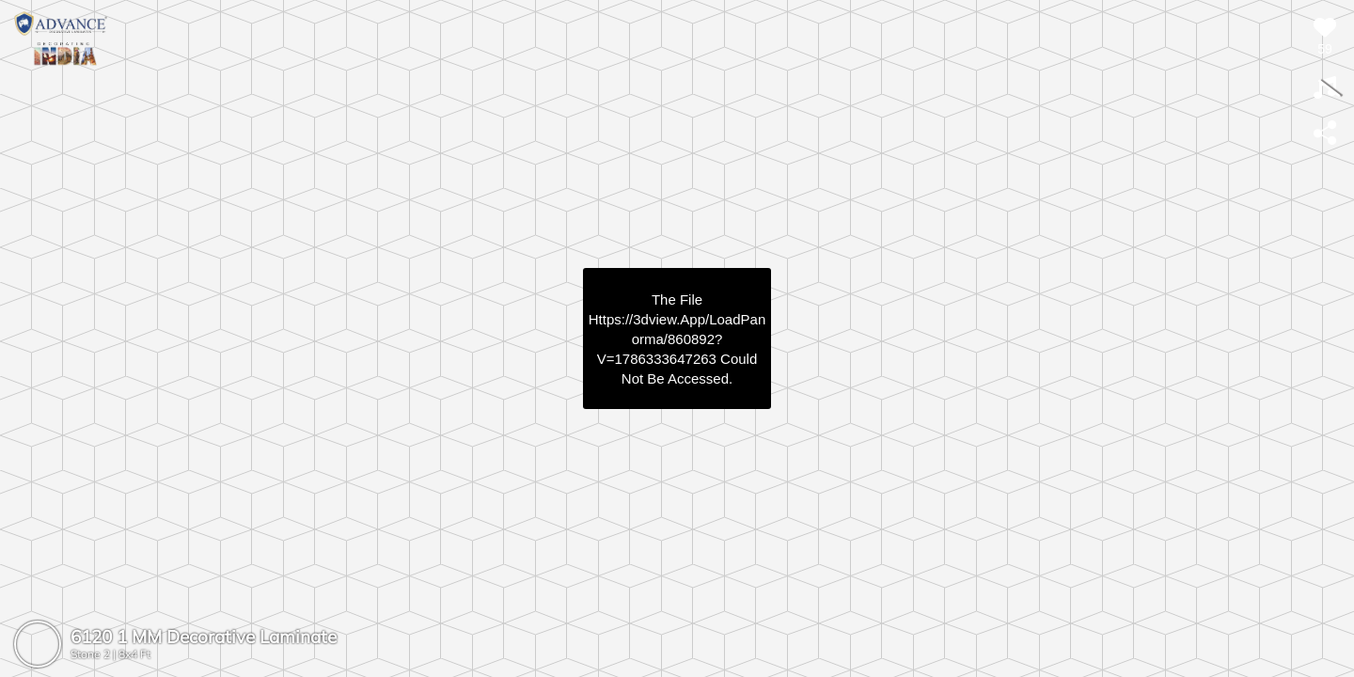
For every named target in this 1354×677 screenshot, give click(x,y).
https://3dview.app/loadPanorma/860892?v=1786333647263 (677, 339)
